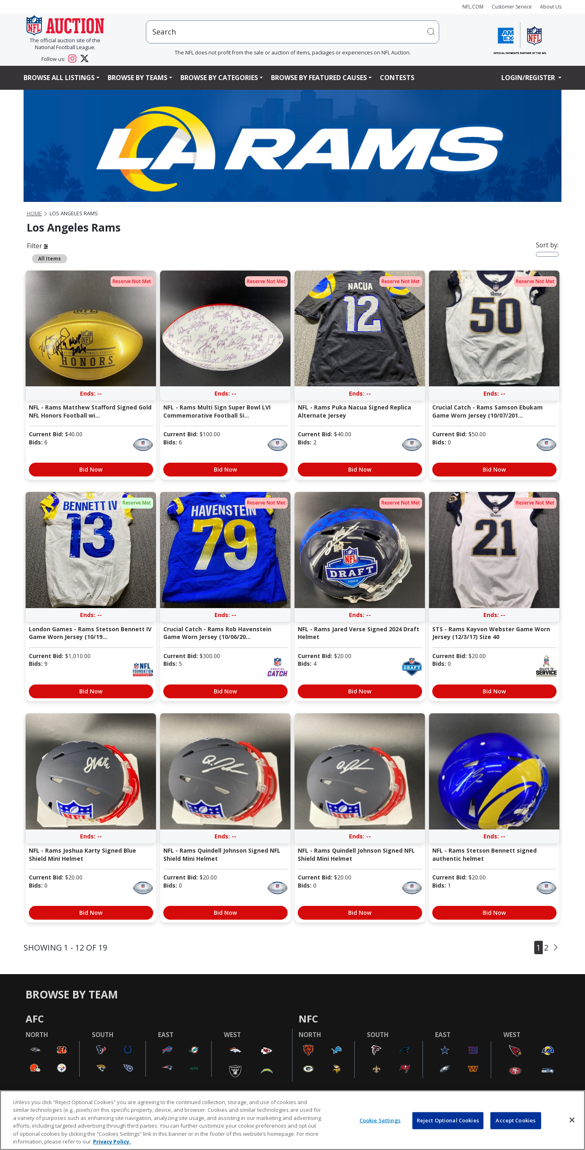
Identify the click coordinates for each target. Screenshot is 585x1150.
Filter (37, 245)
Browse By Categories (219, 77)
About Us (550, 6)
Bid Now (90, 469)
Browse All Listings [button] (59, 77)
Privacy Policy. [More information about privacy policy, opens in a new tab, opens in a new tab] (112, 1141)
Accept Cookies (515, 1120)
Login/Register (529, 77)
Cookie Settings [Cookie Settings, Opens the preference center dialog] (380, 1120)
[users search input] (292, 31)
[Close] (572, 1120)
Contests (397, 77)
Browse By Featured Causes (319, 77)
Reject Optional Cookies (448, 1120)
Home (34, 213)
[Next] (555, 947)
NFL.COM (472, 6)
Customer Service (512, 6)
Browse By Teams (137, 77)
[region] (292, 1120)
